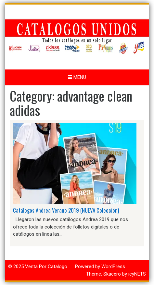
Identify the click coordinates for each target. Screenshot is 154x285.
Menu (77, 77)
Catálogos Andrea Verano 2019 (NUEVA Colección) (66, 210)
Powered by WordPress (100, 266)
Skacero (112, 274)
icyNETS (137, 274)
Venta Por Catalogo (46, 266)
